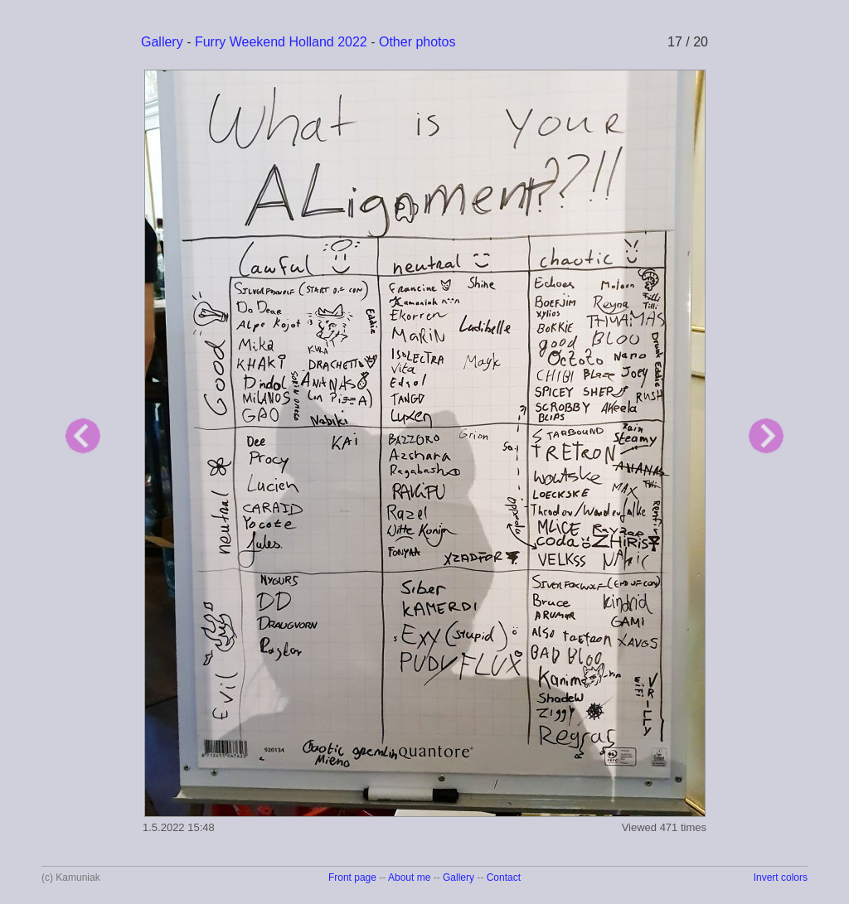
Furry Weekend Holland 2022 (281, 42)
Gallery (162, 42)
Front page (352, 877)
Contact (504, 877)
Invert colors (781, 877)
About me (409, 877)
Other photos (417, 42)
